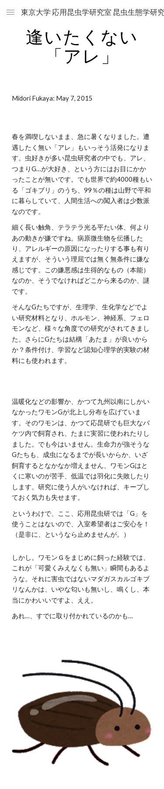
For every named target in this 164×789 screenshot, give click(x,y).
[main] (82, 46)
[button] (10, 12)
